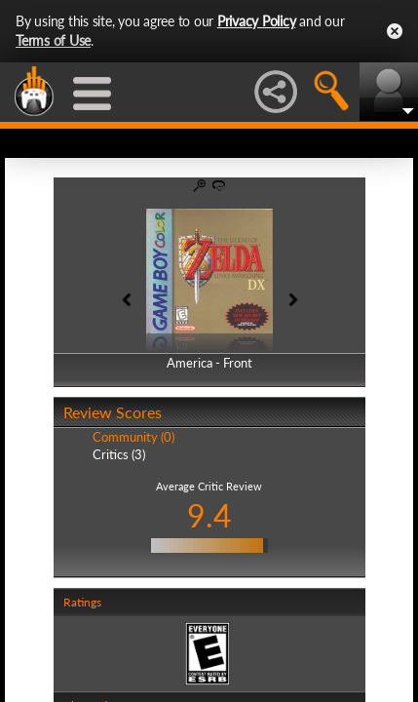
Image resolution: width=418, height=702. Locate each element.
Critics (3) (119, 454)
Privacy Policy (256, 21)
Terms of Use (53, 40)
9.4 (209, 515)
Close (394, 31)
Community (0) (133, 437)
